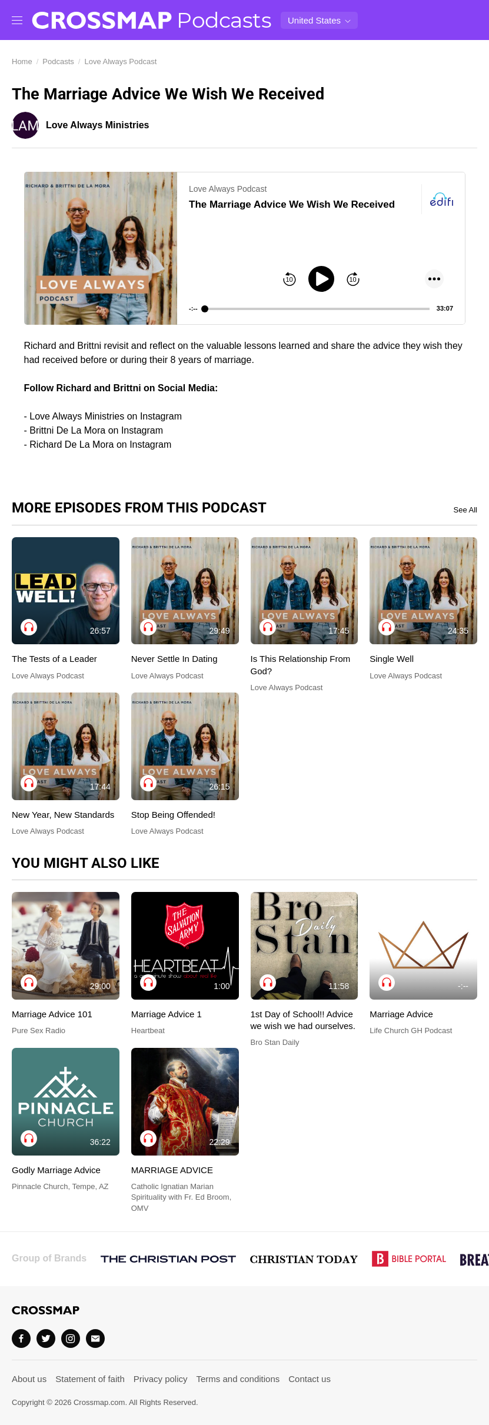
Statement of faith (90, 1379)
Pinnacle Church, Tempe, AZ (60, 1186)
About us (29, 1379)
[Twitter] (45, 1338)
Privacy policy (161, 1379)
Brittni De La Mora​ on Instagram (96, 430)
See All (465, 510)
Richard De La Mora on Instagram (100, 445)
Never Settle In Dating (174, 659)
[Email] (95, 1338)
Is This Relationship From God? (301, 664)
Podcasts (224, 20)
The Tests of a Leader (54, 659)
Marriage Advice (401, 1014)
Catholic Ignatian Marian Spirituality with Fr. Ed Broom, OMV (181, 1197)
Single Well (392, 659)
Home (22, 61)
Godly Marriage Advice (56, 1170)
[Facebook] (21, 1338)
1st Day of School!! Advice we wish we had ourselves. (303, 1020)
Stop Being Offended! (173, 815)
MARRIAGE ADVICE (172, 1170)
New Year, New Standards (63, 815)
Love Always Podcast (120, 61)
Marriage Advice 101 (52, 1014)
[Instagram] (70, 1338)
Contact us (309, 1379)
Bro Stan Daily (275, 1042)
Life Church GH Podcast (411, 1030)
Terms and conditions (238, 1379)
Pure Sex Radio (38, 1030)
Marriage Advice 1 (166, 1014)
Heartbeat (148, 1030)
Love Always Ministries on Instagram (105, 416)
